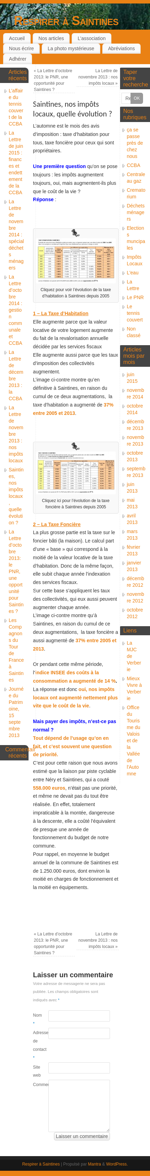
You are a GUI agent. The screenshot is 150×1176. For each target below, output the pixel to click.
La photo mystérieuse (71, 48)
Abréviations (121, 48)
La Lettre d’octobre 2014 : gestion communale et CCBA (15, 310)
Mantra (94, 1164)
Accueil (17, 38)
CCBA (133, 165)
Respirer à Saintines (66, 21)
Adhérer (17, 59)
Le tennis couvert (135, 313)
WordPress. (117, 1164)
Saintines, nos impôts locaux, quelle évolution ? (16, 496)
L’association (91, 38)
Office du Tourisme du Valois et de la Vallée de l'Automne (133, 740)
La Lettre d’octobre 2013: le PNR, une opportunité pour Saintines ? (16, 571)
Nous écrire (21, 48)
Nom (37, 1019)
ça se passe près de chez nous (135, 143)
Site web (37, 1071)
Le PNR (135, 297)
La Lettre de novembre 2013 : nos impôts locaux (98, 77)
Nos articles (51, 38)
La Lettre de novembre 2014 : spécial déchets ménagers (16, 235)
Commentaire (37, 1084)
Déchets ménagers (135, 212)
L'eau (133, 272)
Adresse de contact (37, 1045)
